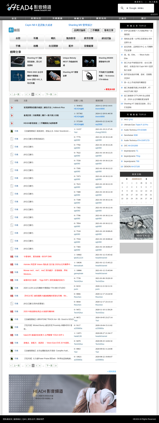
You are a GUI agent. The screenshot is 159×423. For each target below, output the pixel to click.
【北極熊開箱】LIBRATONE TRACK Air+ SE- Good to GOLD (49, 319)
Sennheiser (131, 135)
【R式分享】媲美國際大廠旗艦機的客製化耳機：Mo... (46, 296)
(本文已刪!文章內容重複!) (34, 304)
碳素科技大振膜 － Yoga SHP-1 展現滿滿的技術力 (44, 280)
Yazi (75, 132)
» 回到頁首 (111, 371)
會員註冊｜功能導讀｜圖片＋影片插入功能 (41, 115)
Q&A (24, 419)
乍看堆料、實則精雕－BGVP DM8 (38, 256)
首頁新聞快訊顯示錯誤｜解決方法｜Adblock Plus (44, 107)
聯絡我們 (40, 419)
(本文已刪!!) (28, 147)
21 (56, 94)
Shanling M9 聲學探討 (80, 25)
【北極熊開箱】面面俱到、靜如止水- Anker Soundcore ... (47, 131)
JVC (131, 146)
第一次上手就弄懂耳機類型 (135, 82)
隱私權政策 (7, 419)
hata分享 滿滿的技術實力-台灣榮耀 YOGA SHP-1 (44, 335)
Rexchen (77, 297)
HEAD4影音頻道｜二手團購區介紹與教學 (41, 123)
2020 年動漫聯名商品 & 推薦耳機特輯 (39, 311)
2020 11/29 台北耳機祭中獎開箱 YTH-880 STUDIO (44, 288)
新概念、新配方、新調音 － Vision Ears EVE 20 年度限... (47, 343)
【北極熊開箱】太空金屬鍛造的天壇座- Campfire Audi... (46, 351)
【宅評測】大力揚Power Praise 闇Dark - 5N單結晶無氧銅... (48, 358)
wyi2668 (99, 124)
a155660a (78, 328)
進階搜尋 (154, 14)
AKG (128, 119)
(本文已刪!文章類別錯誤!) (34, 139)
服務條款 (17, 419)
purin (76, 289)
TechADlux (78, 281)
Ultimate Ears (136, 125)
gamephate (78, 273)
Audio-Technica (135, 130)
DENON (132, 167)
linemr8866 (100, 109)
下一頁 (49, 94)
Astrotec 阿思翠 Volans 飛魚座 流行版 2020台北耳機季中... (48, 264)
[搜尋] (135, 8)
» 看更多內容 (109, 89)
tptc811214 (78, 258)
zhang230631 (101, 132)
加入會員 (153, 2)
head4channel (101, 258)
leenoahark (78, 266)
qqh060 (77, 140)
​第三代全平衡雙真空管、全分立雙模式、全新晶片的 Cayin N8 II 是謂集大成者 (138, 66)
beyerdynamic (131, 151)
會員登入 (138, 2)
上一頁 (16, 94)
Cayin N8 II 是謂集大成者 (38, 25)
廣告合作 (31, 419)
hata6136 (78, 336)
